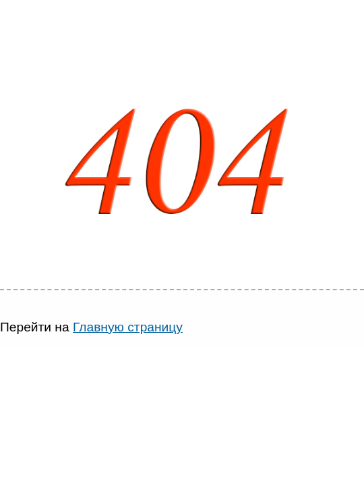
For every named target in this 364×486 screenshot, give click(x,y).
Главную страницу (128, 327)
